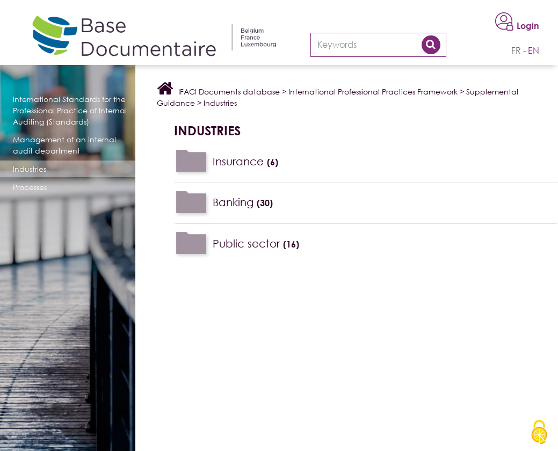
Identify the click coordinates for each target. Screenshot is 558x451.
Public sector (256, 243)
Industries (29, 168)
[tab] (366, 162)
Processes (30, 187)
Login (528, 25)
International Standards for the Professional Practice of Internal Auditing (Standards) (70, 110)
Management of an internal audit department (64, 145)
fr (516, 50)
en (533, 50)
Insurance (245, 161)
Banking (243, 201)
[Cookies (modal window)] (539, 432)
